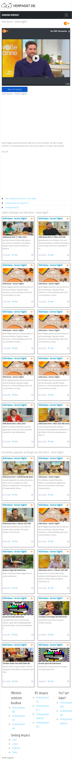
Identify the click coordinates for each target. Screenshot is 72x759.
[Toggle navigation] (66, 15)
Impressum (16, 748)
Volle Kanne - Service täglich (14, 21)
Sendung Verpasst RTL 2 (42, 708)
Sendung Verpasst (10, 15)
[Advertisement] (35, 116)
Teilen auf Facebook (15, 89)
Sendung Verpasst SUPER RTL (42, 716)
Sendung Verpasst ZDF (18, 718)
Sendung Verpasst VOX (42, 724)
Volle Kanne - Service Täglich (15, 218)
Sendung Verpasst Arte (18, 726)
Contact (15, 743)
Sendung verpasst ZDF (12, 207)
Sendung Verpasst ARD (18, 709)
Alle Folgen (15, 255)
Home (14, 739)
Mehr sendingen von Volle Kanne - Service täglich (20, 198)
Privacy (14, 752)
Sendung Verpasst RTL (42, 699)
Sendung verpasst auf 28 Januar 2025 (17, 203)
